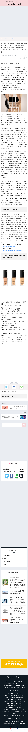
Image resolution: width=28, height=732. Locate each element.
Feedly (16, 478)
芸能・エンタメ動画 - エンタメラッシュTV (14, 715)
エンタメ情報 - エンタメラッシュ (14, 695)
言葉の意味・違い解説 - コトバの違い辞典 (14, 723)
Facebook (11, 478)
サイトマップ (21, 687)
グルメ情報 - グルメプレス (14, 693)
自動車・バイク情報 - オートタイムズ (14, 709)
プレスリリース (12, 392)
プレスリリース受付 (10, 687)
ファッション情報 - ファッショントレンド (14, 701)
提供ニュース (6, 558)
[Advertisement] (14, 21)
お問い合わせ (20, 685)
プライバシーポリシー (14, 683)
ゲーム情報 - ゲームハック (14, 699)
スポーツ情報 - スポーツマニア (14, 703)
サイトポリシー (10, 685)
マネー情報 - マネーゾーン (14, 705)
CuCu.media (7, 561)
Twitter (7, 478)
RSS (21, 478)
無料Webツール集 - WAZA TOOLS (14, 721)
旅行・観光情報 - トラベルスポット (14, 707)
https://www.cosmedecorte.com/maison (11, 250)
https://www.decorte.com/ (8, 246)
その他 (4, 564)
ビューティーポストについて (14, 681)
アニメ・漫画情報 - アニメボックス (14, 697)
